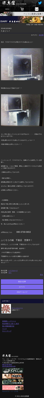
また (10, 272)
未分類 (41, 35)
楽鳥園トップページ (9, 321)
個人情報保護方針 (8, 326)
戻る (41, 274)
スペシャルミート (17, 308)
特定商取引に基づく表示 (10, 324)
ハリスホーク (13, 270)
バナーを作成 (14, 391)
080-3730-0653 (7, 364)
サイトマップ (6, 331)
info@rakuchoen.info (8, 366)
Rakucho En (5, 391)
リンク (4, 328)
